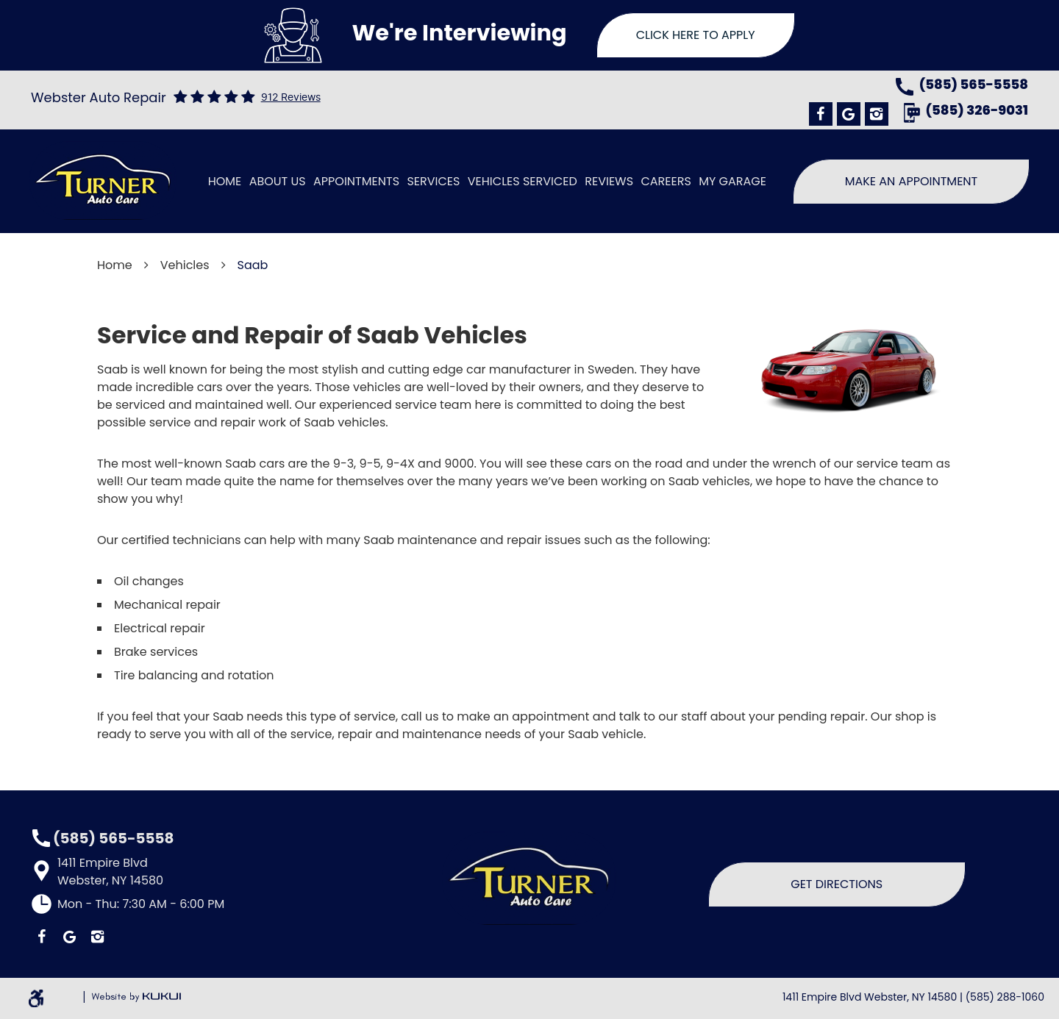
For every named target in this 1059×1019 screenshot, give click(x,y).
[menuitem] (225, 181)
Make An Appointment (911, 181)
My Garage (732, 181)
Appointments (356, 181)
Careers (666, 181)
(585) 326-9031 (977, 111)
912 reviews (291, 97)
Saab (253, 265)
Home (225, 181)
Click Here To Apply (695, 34)
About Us (277, 181)
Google (848, 114)
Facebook (820, 114)
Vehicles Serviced (522, 181)
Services (433, 181)
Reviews (609, 181)
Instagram (876, 114)
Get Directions (837, 884)
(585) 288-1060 (1005, 997)
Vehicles (185, 265)
